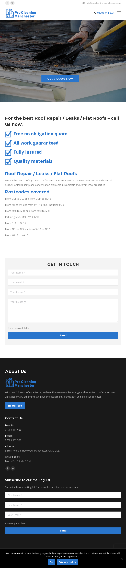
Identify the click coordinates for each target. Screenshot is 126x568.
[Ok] (121, 558)
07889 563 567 (13, 440)
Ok (51, 562)
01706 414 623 (105, 12)
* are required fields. (19, 328)
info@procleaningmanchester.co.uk (103, 3)
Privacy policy (68, 562)
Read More (15, 405)
